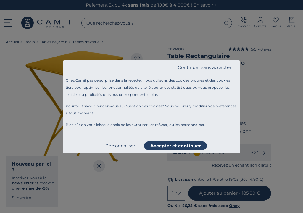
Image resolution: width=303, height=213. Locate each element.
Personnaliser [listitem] (120, 146)
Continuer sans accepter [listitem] (204, 67)
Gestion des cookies (144, 106)
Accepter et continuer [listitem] (175, 146)
